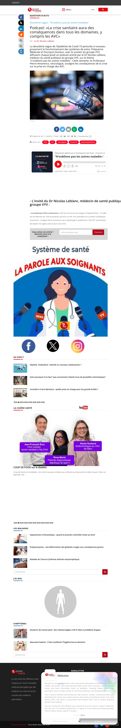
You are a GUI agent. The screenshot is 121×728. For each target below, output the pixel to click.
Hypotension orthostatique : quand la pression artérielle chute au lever (62, 534)
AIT (52, 142)
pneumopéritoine (88, 142)
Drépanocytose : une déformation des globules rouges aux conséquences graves (67, 546)
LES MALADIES (21, 528)
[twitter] (56, 345)
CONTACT (16, 3)
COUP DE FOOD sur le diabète (30, 467)
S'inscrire (98, 232)
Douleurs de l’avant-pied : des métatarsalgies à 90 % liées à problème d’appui (65, 629)
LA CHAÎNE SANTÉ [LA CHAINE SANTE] (22, 407)
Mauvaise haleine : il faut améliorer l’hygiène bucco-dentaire (57, 641)
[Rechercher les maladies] (105, 571)
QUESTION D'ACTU (39, 15)
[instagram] (81, 346)
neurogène (62, 142)
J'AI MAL (18, 578)
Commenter (85, 136)
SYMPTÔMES (20, 623)
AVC (45, 142)
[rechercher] (93, 9)
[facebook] (32, 346)
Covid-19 (73, 142)
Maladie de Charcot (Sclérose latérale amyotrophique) (54, 559)
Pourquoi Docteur (19, 724)
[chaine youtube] (93, 408)
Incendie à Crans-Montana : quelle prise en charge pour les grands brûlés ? (64, 389)
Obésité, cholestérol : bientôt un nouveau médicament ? (55, 364)
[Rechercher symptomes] (105, 654)
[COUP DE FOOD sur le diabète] (61, 439)
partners (61, 683)
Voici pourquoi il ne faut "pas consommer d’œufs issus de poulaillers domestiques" (68, 377)
